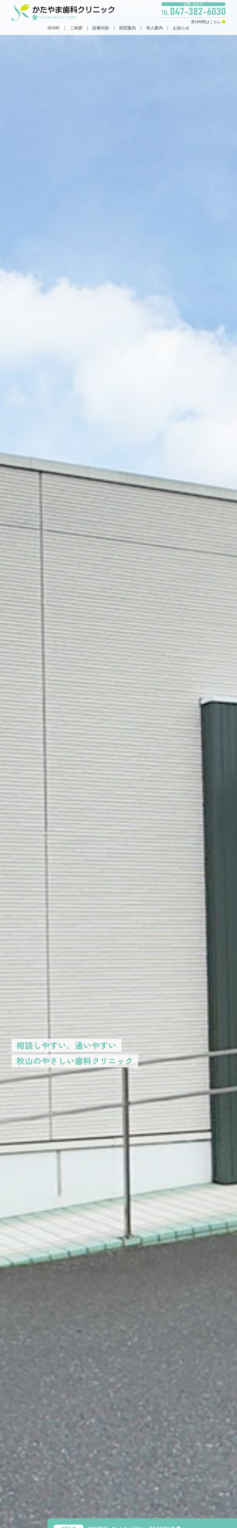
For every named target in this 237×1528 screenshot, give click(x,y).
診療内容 (100, 28)
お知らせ (181, 28)
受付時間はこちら (208, 22)
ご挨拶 (76, 28)
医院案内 (127, 28)
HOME (54, 28)
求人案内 (154, 28)
